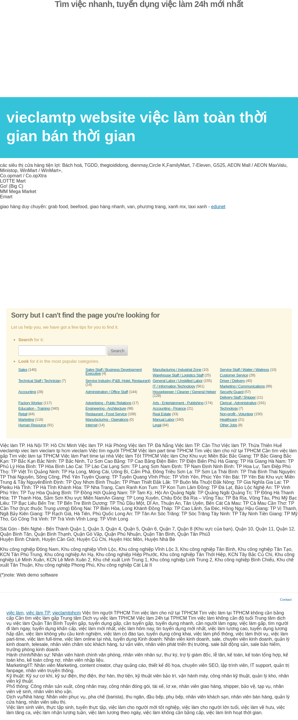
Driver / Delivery (232, 381)
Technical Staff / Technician (39, 381)
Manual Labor (164, 419)
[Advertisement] (149, 56)
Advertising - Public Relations (108, 403)
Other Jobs (228, 425)
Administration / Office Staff (107, 392)
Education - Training (34, 408)
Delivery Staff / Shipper (238, 397)
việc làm (15, 612)
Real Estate (162, 414)
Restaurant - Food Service (106, 414)
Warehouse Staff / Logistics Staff (178, 375)
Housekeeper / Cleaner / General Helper (184, 392)
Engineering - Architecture (106, 408)
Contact (286, 599)
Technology (229, 408)
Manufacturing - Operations (107, 419)
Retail (22, 414)
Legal (157, 425)
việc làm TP (38, 612)
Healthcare (228, 419)
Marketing (26, 419)
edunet (218, 206)
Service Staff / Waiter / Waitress (244, 369)
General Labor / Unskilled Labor (178, 381)
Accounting (27, 392)
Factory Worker (30, 403)
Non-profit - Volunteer (236, 414)
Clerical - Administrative (238, 403)
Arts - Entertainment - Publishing (178, 403)
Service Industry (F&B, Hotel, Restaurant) (118, 381)
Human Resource (32, 425)
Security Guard (231, 392)
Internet (91, 425)
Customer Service (234, 375)
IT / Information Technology (174, 386)
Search (118, 350)
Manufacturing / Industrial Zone (177, 369)
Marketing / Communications (242, 386)
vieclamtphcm (66, 612)
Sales (22, 369)
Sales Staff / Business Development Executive (114, 371)
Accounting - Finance (169, 408)
